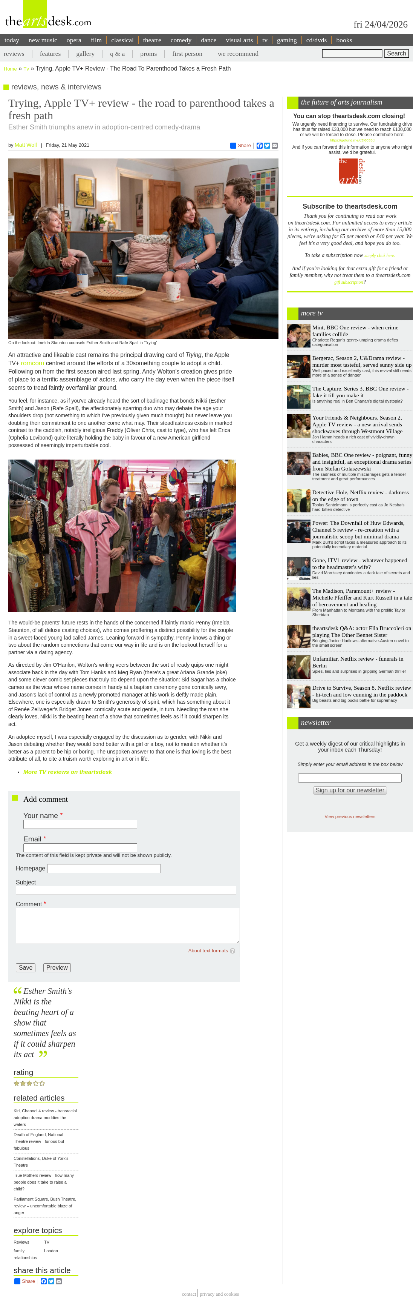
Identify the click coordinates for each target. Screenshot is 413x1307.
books (344, 40)
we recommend (238, 53)
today (12, 40)
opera (74, 40)
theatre (152, 40)
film (96, 40)
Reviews (21, 1242)
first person (187, 53)
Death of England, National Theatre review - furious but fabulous (39, 1141)
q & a (117, 53)
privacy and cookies (219, 1294)
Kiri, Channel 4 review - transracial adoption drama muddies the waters (45, 1118)
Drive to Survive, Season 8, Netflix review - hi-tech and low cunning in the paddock (361, 691)
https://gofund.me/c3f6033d (352, 140)
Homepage (30, 868)
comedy (181, 40)
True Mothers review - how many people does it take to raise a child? (44, 1182)
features (50, 53)
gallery (85, 53)
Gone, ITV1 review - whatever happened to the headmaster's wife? (359, 563)
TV (46, 1242)
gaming (287, 40)
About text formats (208, 950)
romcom (33, 363)
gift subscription (348, 282)
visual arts (239, 40)
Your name (40, 816)
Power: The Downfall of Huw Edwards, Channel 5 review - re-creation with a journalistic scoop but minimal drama (358, 530)
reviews (14, 53)
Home (10, 69)
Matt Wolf (26, 145)
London (51, 1251)
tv (265, 40)
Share (240, 146)
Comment (29, 904)
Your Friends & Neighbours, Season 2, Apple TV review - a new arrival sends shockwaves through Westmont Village (357, 424)
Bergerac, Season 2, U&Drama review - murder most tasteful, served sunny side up (362, 361)
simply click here (379, 255)
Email (32, 839)
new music (43, 40)
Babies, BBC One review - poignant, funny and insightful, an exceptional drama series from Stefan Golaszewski (362, 462)
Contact (189, 1294)
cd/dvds (316, 40)
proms (148, 53)
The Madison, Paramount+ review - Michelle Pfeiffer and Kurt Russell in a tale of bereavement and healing (362, 597)
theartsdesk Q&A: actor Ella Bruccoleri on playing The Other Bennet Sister (361, 631)
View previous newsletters (349, 816)
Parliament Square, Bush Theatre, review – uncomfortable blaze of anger (45, 1206)
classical (122, 40)
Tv (26, 69)
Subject (26, 882)
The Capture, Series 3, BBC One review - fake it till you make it (360, 391)
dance (208, 40)
